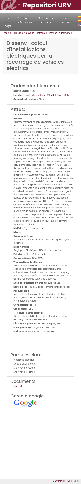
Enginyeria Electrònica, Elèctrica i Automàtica (47, 32)
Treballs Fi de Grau (13, 32)
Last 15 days (8, 22)
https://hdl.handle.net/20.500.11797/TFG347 (46, 95)
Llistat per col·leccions (24, 20)
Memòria (18, 386)
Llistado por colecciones (46, 20)
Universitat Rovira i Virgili (66, 480)
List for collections (66, 20)
